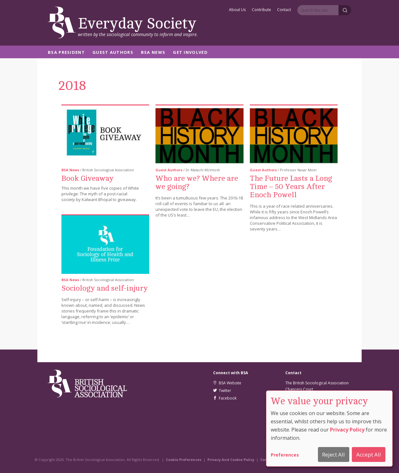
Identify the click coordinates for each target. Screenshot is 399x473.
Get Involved (190, 52)
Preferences (285, 455)
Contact (284, 10)
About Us (237, 10)
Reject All (333, 454)
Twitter (222, 390)
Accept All (368, 454)
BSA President (66, 52)
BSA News (153, 52)
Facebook (225, 398)
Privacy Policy (347, 429)
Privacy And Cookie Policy (230, 459)
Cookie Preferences (183, 459)
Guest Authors (112, 52)
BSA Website (227, 383)
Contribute (261, 10)
